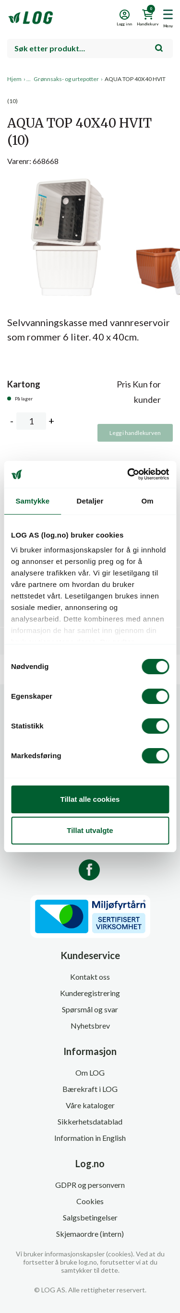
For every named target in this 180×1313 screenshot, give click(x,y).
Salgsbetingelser (90, 1217)
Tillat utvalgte (90, 830)
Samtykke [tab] (32, 501)
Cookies (90, 1201)
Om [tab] (148, 501)
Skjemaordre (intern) (90, 1233)
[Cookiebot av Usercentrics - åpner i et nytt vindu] (128, 474)
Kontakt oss (90, 976)
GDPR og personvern (90, 1184)
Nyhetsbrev (90, 1025)
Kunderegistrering (90, 992)
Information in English (90, 1137)
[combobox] (90, 48)
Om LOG (90, 1072)
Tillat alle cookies (90, 799)
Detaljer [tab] (90, 501)
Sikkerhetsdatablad (90, 1121)
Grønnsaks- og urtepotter (66, 78)
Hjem (14, 78)
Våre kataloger (90, 1105)
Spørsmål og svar (90, 1009)
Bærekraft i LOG (90, 1088)
